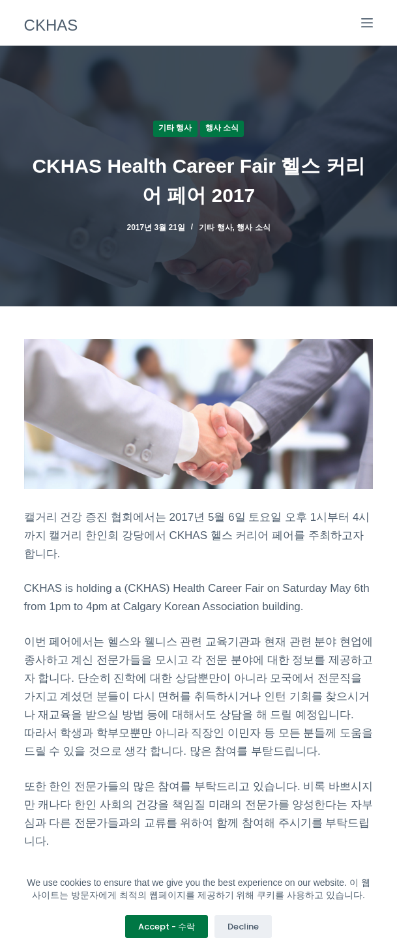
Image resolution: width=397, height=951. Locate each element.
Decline (243, 926)
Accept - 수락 (166, 926)
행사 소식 (222, 127)
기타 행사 (175, 127)
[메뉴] (367, 23)
